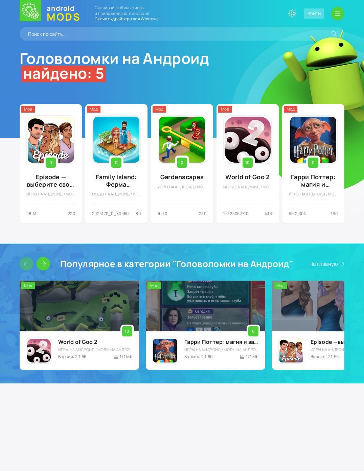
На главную (324, 263)
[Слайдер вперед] (43, 263)
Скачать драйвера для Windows (126, 19)
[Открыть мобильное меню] (337, 13)
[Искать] (334, 34)
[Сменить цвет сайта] (292, 13)
